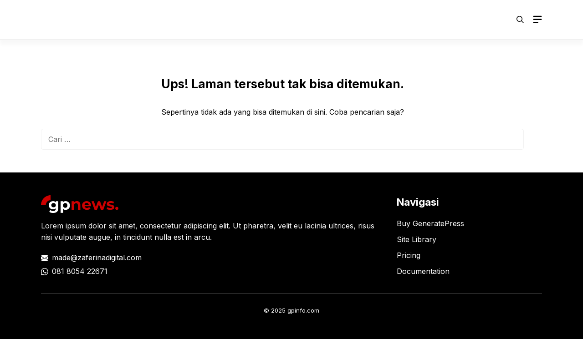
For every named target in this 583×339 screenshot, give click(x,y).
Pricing (408, 255)
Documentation (423, 271)
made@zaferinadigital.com (97, 257)
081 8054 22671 (79, 271)
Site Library (416, 239)
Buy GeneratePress (430, 223)
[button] (520, 19)
